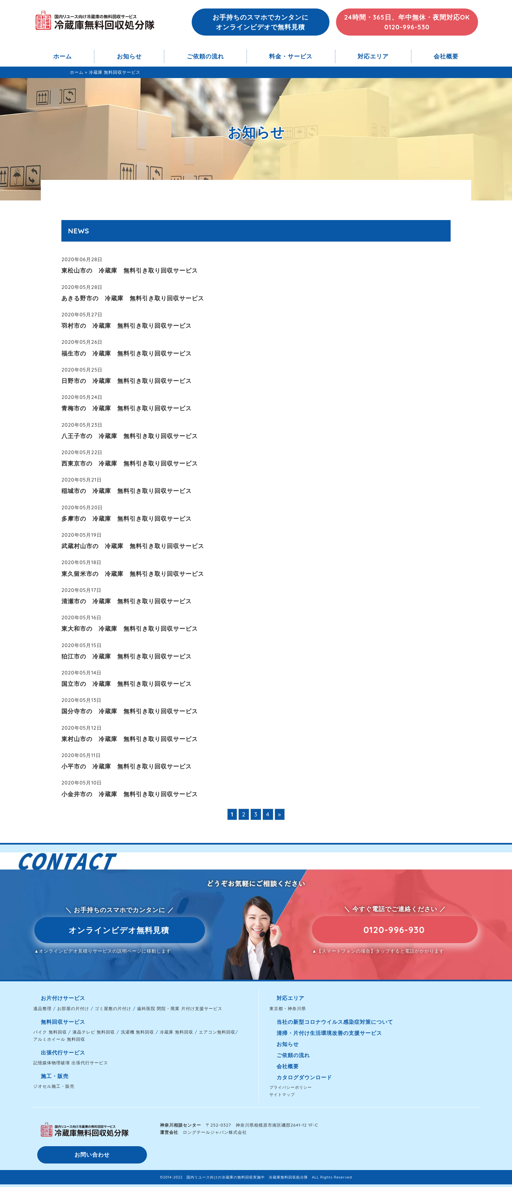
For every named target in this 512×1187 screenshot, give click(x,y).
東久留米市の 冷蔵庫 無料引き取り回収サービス (132, 574)
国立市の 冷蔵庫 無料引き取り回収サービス (126, 684)
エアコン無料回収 (217, 1032)
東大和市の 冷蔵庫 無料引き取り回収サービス (129, 628)
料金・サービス (290, 56)
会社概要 (446, 56)
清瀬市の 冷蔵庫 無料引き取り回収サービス (126, 601)
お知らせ (129, 56)
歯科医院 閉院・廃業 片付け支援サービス (179, 1008)
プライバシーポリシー (290, 1087)
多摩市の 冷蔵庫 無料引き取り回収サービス (126, 518)
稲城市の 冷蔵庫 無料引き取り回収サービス (126, 491)
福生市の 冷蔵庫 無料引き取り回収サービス (126, 353)
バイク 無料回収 (50, 1032)
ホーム (62, 56)
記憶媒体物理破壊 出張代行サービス (70, 1062)
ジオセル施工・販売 (53, 1086)
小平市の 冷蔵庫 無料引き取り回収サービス (126, 766)
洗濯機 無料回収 (137, 1032)
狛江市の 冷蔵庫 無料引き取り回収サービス (126, 656)
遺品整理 (42, 1008)
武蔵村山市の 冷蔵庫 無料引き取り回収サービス (132, 546)
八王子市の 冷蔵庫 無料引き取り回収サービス (129, 436)
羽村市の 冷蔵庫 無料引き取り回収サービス (126, 325)
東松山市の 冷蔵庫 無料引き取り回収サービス (129, 270)
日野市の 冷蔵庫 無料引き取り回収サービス (126, 381)
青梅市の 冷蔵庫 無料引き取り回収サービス (126, 408)
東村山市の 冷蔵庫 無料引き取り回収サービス (129, 739)
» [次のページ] (279, 814)
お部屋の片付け (73, 1008)
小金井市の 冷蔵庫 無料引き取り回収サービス (129, 794)
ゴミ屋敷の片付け (113, 1008)
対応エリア (373, 56)
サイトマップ (282, 1094)
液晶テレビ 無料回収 (93, 1032)
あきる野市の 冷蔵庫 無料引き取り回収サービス (132, 298)
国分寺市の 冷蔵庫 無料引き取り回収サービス (129, 711)
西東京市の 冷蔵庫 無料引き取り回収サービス (129, 463)
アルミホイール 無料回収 (59, 1039)
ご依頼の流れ (205, 56)
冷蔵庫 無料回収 (176, 1032)
